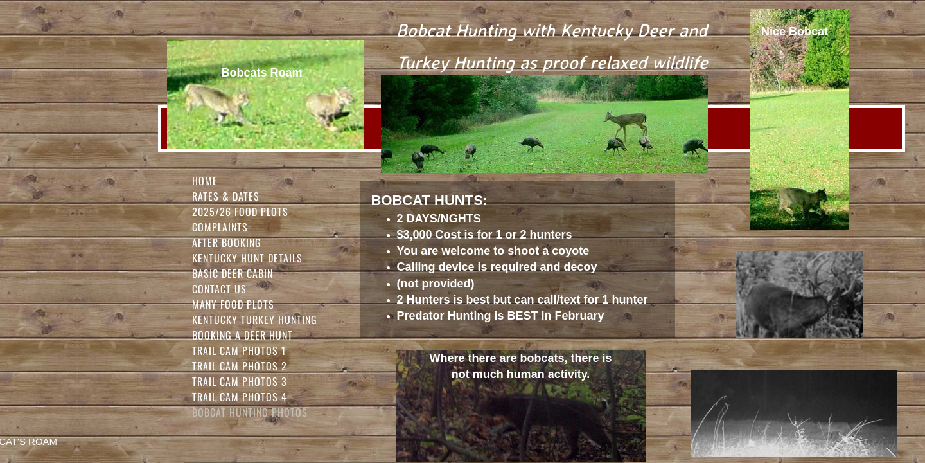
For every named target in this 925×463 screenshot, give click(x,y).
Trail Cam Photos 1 (239, 350)
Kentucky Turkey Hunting (254, 319)
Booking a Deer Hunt (242, 335)
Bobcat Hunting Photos (250, 412)
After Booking (226, 242)
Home (205, 180)
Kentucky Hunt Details (247, 258)
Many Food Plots (233, 304)
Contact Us (219, 288)
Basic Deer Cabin (232, 273)
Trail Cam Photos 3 (239, 381)
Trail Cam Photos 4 (239, 396)
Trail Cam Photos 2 (239, 366)
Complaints (220, 227)
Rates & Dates (226, 196)
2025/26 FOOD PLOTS (240, 211)
